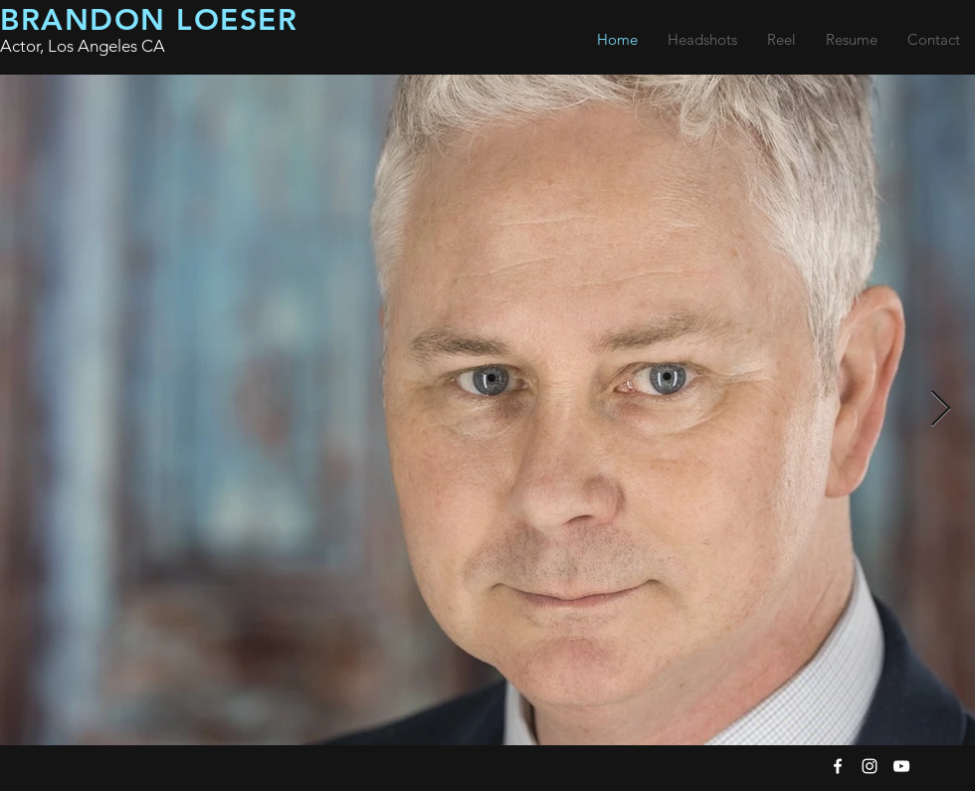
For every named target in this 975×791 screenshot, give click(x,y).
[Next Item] (940, 409)
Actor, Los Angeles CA (82, 46)
